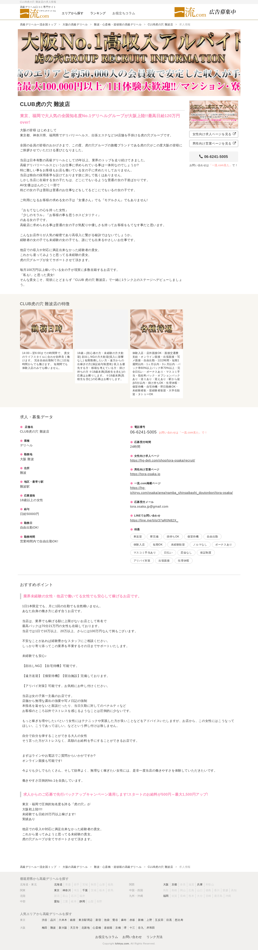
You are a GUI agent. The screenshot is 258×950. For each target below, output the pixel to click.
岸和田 (150, 927)
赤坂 (132, 919)
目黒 (169, 919)
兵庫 (200, 884)
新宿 (98, 919)
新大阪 (63, 927)
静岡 (82, 901)
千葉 (85, 890)
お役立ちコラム (106, 937)
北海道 (58, 884)
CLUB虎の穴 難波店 (160, 24)
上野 (149, 919)
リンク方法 (154, 937)
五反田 (159, 919)
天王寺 (74, 927)
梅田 (44, 927)
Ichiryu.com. (122, 943)
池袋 (107, 919)
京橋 (118, 927)
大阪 (166, 884)
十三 (132, 927)
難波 (53, 927)
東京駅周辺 (86, 919)
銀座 (73, 919)
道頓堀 (108, 927)
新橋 (141, 919)
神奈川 (67, 890)
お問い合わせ (132, 937)
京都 (174, 884)
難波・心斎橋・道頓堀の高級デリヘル (118, 24)
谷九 (141, 927)
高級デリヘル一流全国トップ (38, 24)
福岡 (166, 895)
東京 (57, 890)
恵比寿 (179, 919)
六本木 (63, 919)
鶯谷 (115, 919)
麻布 (124, 919)
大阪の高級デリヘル (75, 24)
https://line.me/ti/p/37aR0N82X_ (154, 520)
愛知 (57, 901)
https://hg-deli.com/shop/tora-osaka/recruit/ (162, 460)
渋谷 (44, 919)
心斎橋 (97, 927)
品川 (53, 919)
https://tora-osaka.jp (145, 474)
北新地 (85, 927)
